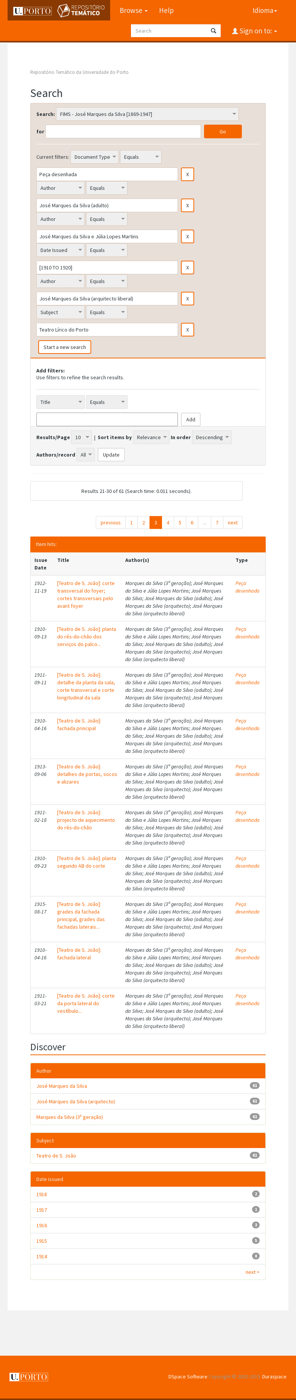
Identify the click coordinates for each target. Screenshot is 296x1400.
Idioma (264, 10)
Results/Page (53, 437)
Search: (45, 114)
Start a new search (65, 347)
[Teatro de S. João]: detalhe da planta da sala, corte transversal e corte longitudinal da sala (86, 686)
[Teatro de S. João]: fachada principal (79, 724)
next (233, 522)
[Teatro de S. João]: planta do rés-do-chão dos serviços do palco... (86, 637)
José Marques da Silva (61, 1085)
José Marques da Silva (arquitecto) (75, 1101)
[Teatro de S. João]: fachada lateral (79, 953)
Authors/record (55, 454)
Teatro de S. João (56, 1155)
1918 (41, 1194)
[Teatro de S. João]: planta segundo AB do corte (86, 862)
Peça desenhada (247, 587)
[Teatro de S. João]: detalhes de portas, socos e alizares (87, 774)
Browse (134, 10)
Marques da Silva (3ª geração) (69, 1117)
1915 (41, 1240)
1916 (41, 1225)
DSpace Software (187, 1376)
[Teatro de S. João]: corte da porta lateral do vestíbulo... (86, 1003)
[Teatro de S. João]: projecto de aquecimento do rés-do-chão (86, 820)
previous (111, 522)
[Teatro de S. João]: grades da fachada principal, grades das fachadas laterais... (81, 915)
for (40, 131)
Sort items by (115, 437)
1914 (41, 1256)
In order (181, 437)
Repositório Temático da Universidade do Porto (79, 72)
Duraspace (274, 1376)
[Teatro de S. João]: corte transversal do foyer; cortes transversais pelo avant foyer (86, 594)
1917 (41, 1209)
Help (166, 10)
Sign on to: (257, 30)
